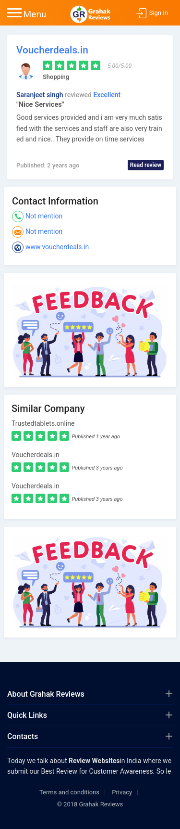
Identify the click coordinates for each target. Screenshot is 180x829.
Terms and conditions (69, 792)
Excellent (106, 95)
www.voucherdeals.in (57, 247)
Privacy (122, 792)
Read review (145, 165)
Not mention (43, 216)
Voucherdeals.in (52, 50)
